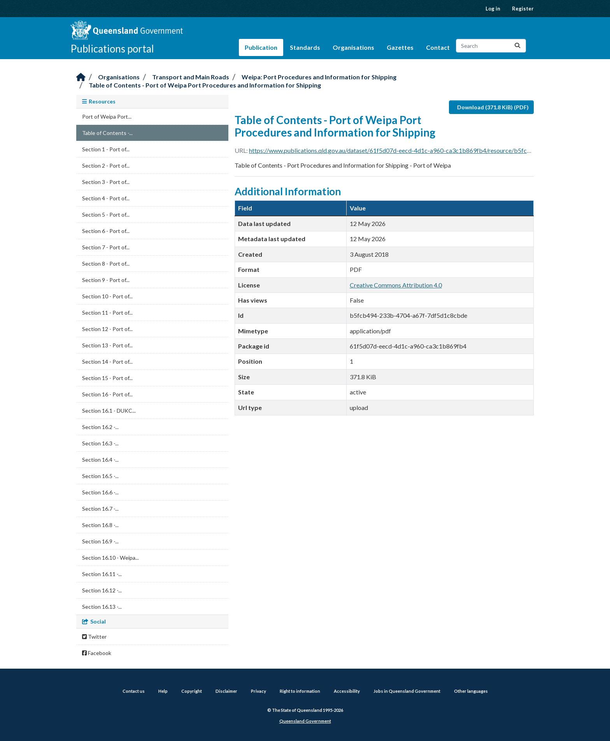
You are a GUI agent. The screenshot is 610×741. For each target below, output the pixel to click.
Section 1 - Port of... (106, 149)
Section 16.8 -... (100, 525)
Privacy (258, 691)
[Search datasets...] (491, 46)
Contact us (134, 691)
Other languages (471, 691)
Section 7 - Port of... (106, 247)
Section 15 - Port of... (107, 378)
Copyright (191, 691)
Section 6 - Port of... (106, 231)
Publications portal (112, 48)
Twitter (94, 636)
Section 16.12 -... (102, 590)
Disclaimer (226, 691)
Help (163, 691)
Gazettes (400, 47)
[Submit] (517, 46)
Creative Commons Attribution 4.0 (396, 285)
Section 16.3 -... (100, 443)
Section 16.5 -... (100, 476)
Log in (493, 8)
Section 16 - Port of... (107, 394)
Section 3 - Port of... (106, 182)
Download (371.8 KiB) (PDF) (493, 107)
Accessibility (347, 691)
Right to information (300, 691)
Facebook (96, 653)
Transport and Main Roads (190, 77)
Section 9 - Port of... (106, 280)
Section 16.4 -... (100, 459)
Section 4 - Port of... (106, 198)
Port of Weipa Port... (106, 116)
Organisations (353, 47)
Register (523, 8)
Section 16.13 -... (102, 606)
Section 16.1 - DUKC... (109, 410)
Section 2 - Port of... (106, 165)
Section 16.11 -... (102, 574)
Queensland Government (305, 720)
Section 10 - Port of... (107, 296)
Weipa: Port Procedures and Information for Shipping (319, 77)
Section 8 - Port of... (106, 263)
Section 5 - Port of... (106, 214)
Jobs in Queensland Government (406, 691)
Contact (438, 47)
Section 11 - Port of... (107, 312)
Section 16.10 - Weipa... (110, 557)
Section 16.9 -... (100, 541)
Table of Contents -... (107, 133)
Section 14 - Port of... (107, 361)
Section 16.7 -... (100, 508)
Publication (261, 47)
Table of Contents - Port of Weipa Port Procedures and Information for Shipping (205, 85)
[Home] (81, 77)
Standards (305, 47)
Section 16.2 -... (100, 427)
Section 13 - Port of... (107, 345)
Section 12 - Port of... (107, 329)
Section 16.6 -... (100, 492)
